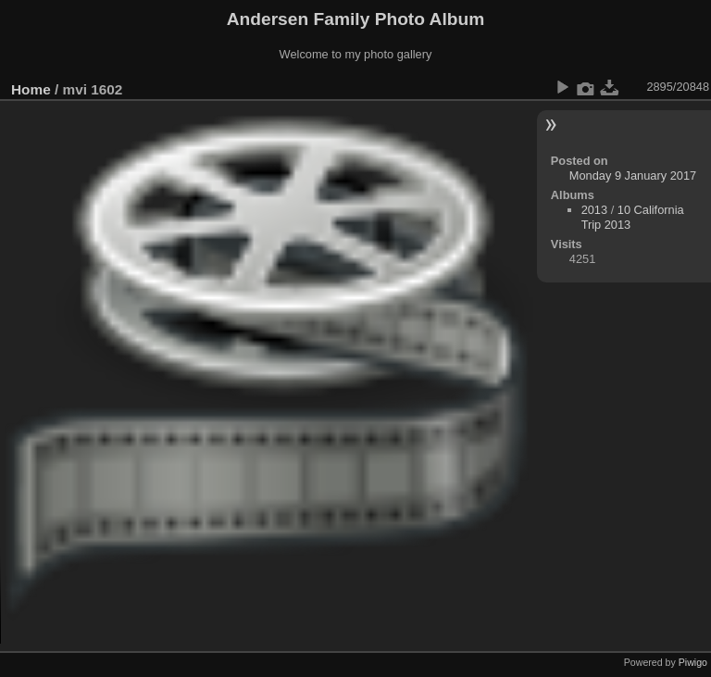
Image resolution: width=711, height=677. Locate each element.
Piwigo (693, 662)
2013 (594, 210)
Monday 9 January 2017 (632, 175)
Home (31, 89)
